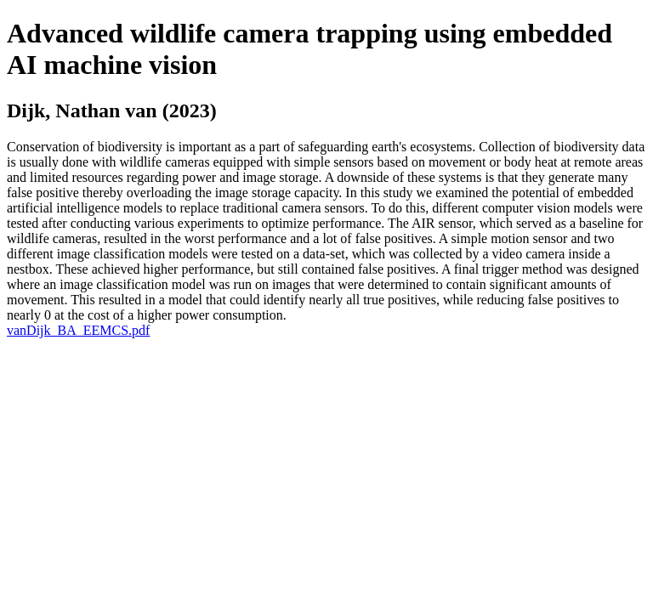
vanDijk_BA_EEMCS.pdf (78, 330)
